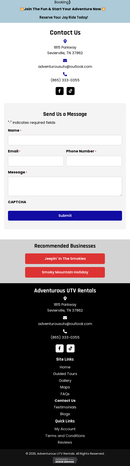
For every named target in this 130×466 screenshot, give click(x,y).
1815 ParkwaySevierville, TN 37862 (65, 307)
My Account (65, 428)
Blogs (65, 413)
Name (14, 130)
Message (17, 172)
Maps (65, 387)
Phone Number (81, 151)
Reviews (65, 442)
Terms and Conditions (65, 435)
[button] (60, 91)
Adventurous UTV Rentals (65, 290)
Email (14, 151)
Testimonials (65, 407)
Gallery (65, 380)
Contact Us (65, 400)
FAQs (65, 393)
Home (65, 367)
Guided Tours (65, 373)
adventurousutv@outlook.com (65, 66)
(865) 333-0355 (65, 80)
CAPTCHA (17, 201)
